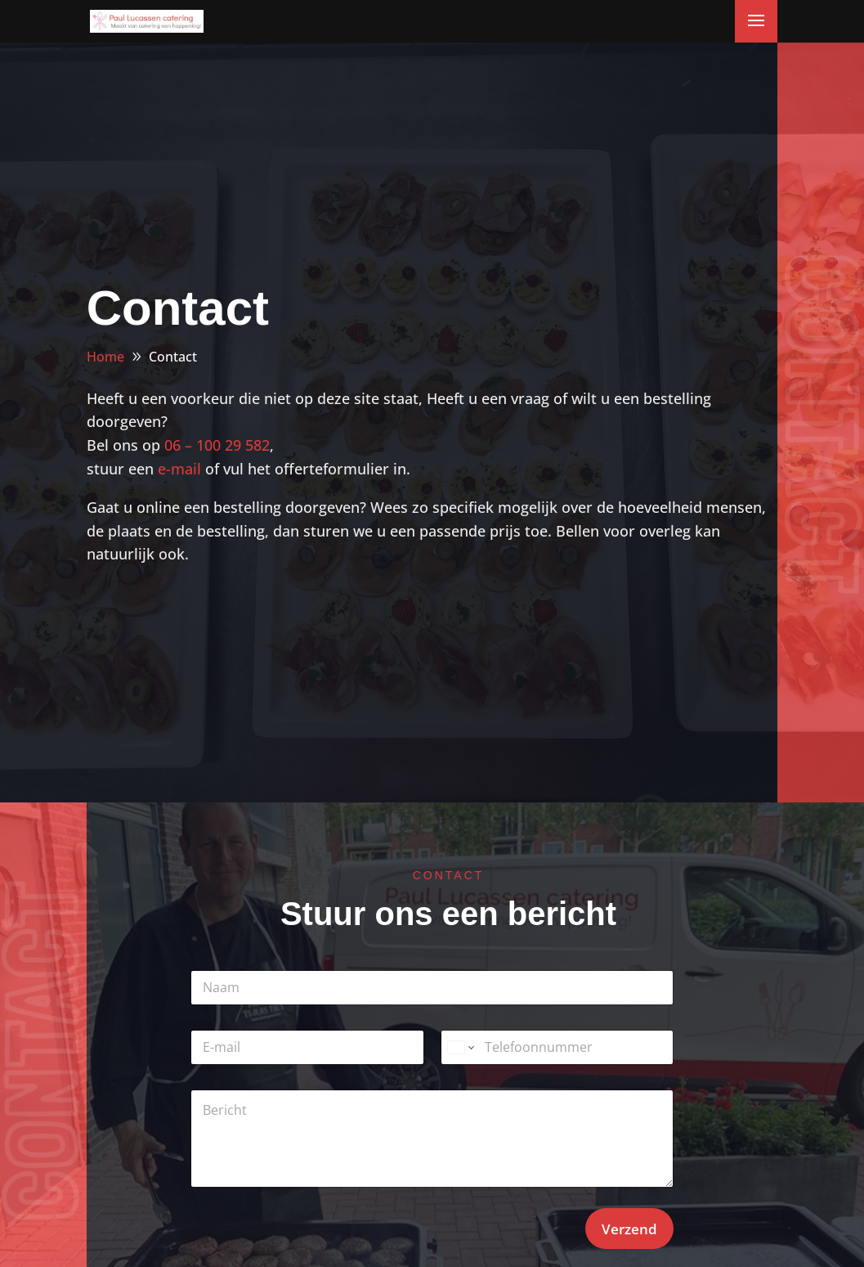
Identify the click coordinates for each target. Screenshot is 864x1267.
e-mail (179, 468)
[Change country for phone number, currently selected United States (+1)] (460, 1047)
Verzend (629, 1229)
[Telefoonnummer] (557, 1047)
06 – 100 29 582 (217, 445)
